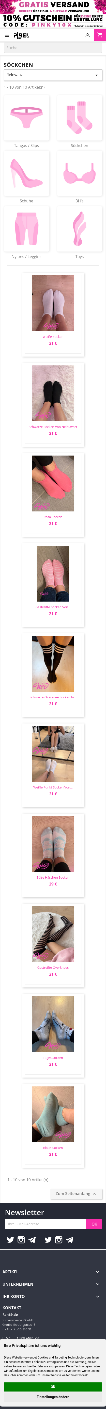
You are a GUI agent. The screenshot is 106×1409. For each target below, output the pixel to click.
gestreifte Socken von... (53, 607)
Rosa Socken (53, 517)
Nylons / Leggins (26, 232)
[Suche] (53, 48)
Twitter (10, 1240)
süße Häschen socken (53, 877)
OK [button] (53, 1387)
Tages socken (53, 1057)
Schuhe (26, 177)
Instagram (21, 1240)
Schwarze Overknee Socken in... (53, 697)
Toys (80, 232)
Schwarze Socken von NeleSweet (53, 427)
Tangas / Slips (26, 121)
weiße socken (53, 336)
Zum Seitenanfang (76, 1194)
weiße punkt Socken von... (53, 787)
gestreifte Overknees (53, 967)
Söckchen (80, 121)
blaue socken (53, 1148)
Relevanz (53, 75)
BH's (80, 177)
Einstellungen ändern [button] (53, 1397)
